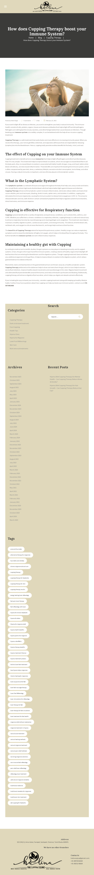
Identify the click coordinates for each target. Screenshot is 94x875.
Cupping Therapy (30, 37)
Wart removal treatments (19, 344)
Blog (17, 37)
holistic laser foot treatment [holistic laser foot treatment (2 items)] (18, 652)
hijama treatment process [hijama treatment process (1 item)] (18, 647)
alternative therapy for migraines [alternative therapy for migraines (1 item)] (20, 545)
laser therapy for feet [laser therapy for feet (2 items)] (16, 692)
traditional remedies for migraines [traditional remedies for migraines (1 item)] (20, 777)
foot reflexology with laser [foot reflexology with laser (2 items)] (17, 596)
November (15, 372)
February (15, 431)
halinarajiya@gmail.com (80, 844)
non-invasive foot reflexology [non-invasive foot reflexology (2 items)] (18, 749)
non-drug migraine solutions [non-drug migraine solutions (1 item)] (19, 743)
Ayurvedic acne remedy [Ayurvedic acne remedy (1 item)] (17, 551)
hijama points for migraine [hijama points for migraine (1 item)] (18, 624)
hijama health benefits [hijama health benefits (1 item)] (17, 618)
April (13, 393)
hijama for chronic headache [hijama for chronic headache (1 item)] (18, 601)
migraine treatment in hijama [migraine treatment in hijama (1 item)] (19, 715)
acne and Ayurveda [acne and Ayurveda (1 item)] (15, 539)
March (14, 427)
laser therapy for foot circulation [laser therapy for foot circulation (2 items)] (20, 698)
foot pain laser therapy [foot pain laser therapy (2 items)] (17, 590)
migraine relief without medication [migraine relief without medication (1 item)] (20, 709)
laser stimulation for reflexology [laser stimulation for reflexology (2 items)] (19, 686)
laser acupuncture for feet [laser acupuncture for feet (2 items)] (17, 669)
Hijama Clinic (14, 331)
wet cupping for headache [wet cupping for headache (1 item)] (17, 788)
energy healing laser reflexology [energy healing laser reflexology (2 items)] (19, 585)
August (14, 383)
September (15, 379)
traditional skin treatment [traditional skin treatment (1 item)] (18, 783)
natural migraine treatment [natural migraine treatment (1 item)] (18, 732)
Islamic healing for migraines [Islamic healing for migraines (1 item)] (19, 664)
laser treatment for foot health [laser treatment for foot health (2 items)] (19, 703)
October (14, 376)
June (13, 421)
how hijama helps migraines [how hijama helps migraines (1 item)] (18, 658)
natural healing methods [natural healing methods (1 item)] (17, 726)
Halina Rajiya (14, 118)
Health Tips (14, 327)
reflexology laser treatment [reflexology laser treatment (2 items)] (18, 760)
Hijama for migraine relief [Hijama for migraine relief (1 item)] (18, 613)
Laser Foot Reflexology (17, 338)
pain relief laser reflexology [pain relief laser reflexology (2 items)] (18, 754)
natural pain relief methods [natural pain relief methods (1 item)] (18, 737)
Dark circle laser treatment (19, 320)
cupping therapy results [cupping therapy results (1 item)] (17, 579)
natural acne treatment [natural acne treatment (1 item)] (17, 720)
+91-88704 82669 (77, 846)
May (13, 390)
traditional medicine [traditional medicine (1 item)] (16, 771)
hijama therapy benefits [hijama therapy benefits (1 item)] (17, 635)
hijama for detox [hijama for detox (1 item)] (15, 607)
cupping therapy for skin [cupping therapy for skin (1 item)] (17, 573)
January (14, 396)
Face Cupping (14, 324)
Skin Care (13, 341)
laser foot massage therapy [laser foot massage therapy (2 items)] (18, 675)
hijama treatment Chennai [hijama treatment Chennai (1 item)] (18, 641)
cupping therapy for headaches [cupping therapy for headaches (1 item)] (19, 567)
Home (8, 37)
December (15, 400)
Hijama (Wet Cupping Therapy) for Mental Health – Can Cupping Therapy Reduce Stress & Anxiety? (66, 375)
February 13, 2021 (51, 118)
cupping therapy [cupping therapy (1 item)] (15, 562)
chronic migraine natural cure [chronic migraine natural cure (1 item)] (19, 556)
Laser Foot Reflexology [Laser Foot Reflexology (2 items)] (16, 681)
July (13, 386)
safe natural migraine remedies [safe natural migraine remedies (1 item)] (19, 766)
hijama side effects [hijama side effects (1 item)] (15, 630)
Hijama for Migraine (17, 334)
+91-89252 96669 (77, 849)
